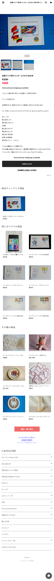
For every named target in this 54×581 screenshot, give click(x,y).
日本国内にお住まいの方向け (27, 170)
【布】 (3, 502)
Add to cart (27, 164)
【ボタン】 (5, 483)
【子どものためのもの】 (9, 509)
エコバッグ (5, 528)
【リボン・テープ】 (7, 496)
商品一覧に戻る (27, 429)
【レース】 (5, 489)
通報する (49, 175)
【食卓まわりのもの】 (8, 515)
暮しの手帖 (5, 521)
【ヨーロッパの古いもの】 (10, 457)
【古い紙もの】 (6, 464)
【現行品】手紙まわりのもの (11, 477)
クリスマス (5, 534)
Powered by (27, 561)
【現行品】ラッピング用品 (10, 470)
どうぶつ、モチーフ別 (8, 541)
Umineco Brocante (9, 547)
